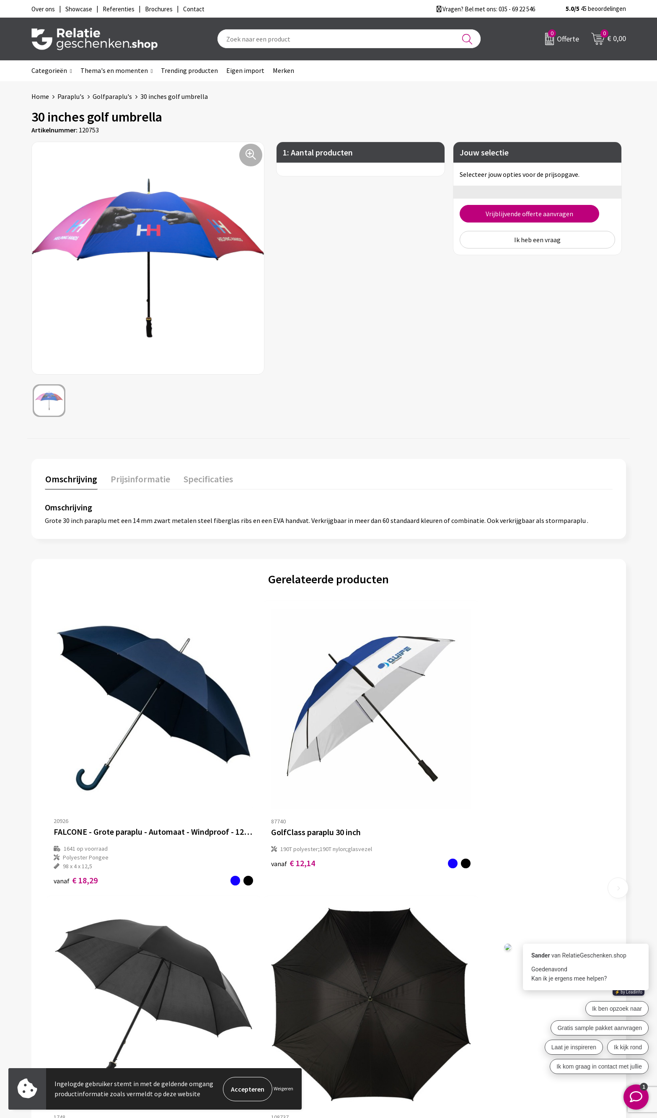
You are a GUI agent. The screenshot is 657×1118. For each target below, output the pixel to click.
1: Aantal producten (318, 152)
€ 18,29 (76, 804)
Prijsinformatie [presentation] (139, 478)
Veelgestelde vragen (220, 989)
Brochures (353, 989)
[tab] (71, 480)
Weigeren (283, 1089)
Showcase (353, 976)
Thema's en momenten (114, 70)
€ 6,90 (499, 795)
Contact (350, 962)
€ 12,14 (217, 786)
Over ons (204, 962)
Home (40, 96)
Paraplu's (70, 96)
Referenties (356, 1003)
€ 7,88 (357, 795)
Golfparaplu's (112, 96)
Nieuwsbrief (208, 976)
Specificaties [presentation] (206, 478)
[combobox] (349, 38)
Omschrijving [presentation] (71, 478)
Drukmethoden (213, 1003)
